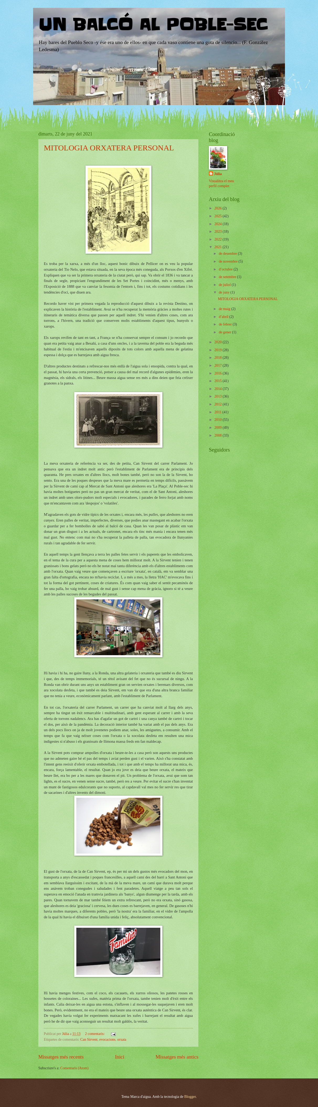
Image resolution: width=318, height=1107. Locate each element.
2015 (218, 381)
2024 (218, 224)
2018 (218, 358)
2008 (218, 435)
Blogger (190, 1097)
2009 (218, 428)
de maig (225, 309)
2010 (218, 420)
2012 (218, 404)
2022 (218, 239)
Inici (119, 1057)
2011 (218, 412)
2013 (218, 396)
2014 (218, 389)
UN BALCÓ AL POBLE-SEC (152, 25)
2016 (218, 373)
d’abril (224, 317)
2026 (218, 208)
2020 (218, 342)
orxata (121, 1039)
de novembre (228, 261)
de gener (225, 332)
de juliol (225, 285)
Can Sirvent (89, 1039)
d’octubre (226, 269)
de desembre (228, 254)
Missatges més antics (177, 1057)
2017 (218, 365)
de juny (224, 292)
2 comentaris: (95, 1034)
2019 (218, 350)
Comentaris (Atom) (74, 1068)
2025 (218, 216)
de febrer (226, 324)
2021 (218, 247)
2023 (218, 232)
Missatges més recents (61, 1057)
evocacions (107, 1039)
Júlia (218, 174)
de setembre (228, 277)
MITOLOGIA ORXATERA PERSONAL (109, 147)
